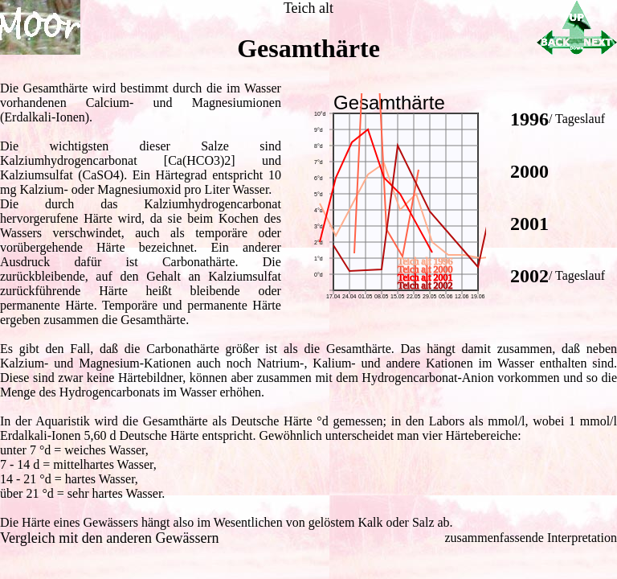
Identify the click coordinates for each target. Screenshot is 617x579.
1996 (529, 119)
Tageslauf (580, 118)
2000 (529, 171)
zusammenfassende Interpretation (530, 537)
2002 (529, 275)
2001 (529, 223)
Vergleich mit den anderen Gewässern (109, 538)
